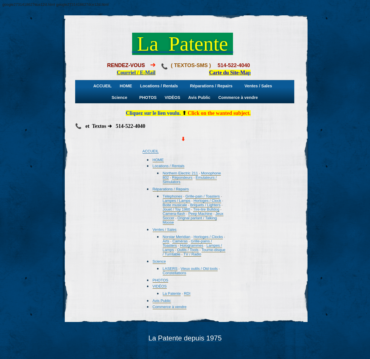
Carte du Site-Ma (228, 73)
